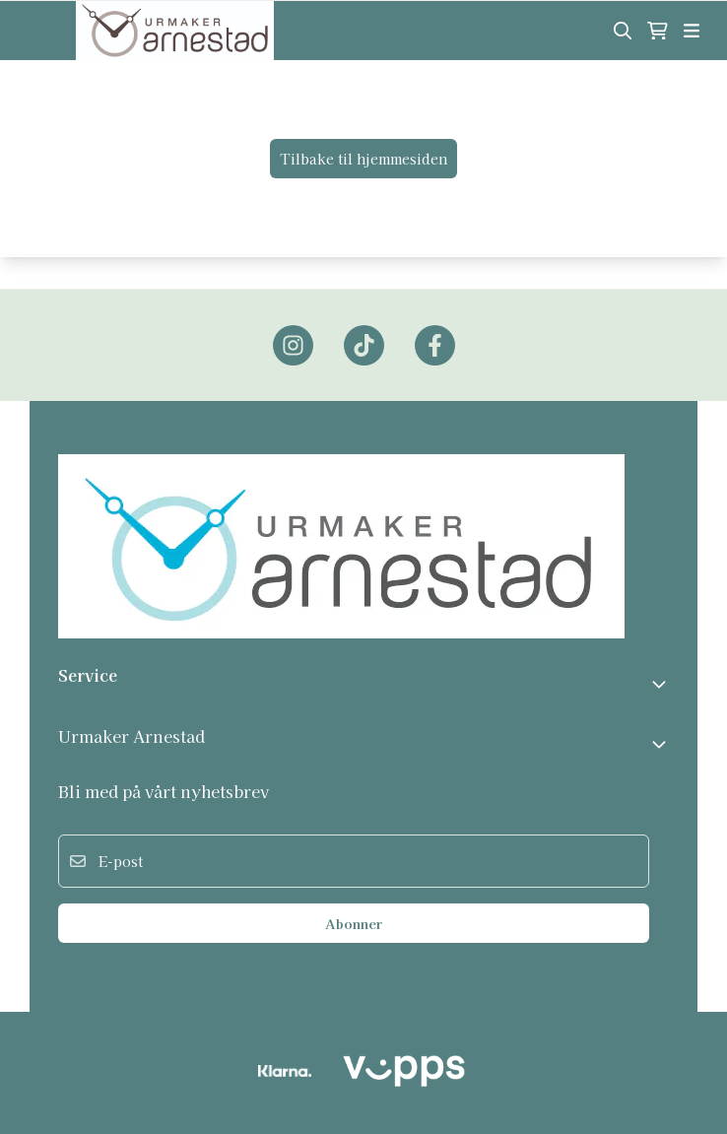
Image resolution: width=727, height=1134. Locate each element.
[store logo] (174, 30)
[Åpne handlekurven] (657, 30)
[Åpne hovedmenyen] (691, 30)
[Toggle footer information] (661, 684)
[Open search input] (622, 30)
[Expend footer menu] (661, 744)
